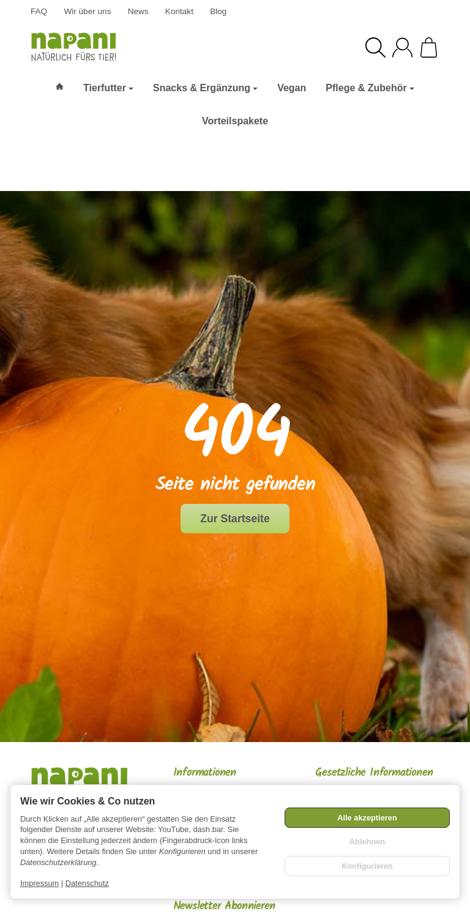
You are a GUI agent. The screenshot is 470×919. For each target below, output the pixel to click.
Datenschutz (87, 883)
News (138, 11)
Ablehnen (367, 841)
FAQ (39, 11)
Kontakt (179, 11)
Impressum (39, 883)
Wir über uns (87, 11)
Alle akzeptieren (367, 817)
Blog (218, 11)
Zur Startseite (234, 518)
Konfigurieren (367, 866)
